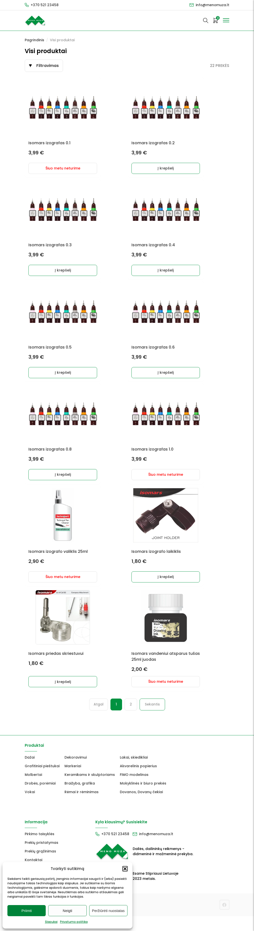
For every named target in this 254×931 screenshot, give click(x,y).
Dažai (30, 772)
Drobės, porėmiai (40, 798)
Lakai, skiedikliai (134, 772)
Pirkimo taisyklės (39, 848)
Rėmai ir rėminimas (81, 806)
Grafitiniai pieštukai (42, 780)
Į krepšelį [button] (164, 170)
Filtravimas (47, 65)
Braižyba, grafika (79, 798)
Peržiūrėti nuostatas (108, 911)
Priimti (26, 911)
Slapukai (51, 922)
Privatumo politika (74, 922)
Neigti (67, 911)
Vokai (30, 806)
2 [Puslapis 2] (131, 719)
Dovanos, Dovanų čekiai (141, 806)
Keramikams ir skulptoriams (89, 789)
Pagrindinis (34, 40)
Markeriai (72, 780)
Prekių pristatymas (41, 857)
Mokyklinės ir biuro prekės (143, 798)
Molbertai (33, 789)
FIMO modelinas (134, 789)
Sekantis (152, 719)
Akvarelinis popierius (138, 780)
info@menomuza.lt (212, 4)
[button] (125, 868)
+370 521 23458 (45, 4)
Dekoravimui (75, 772)
